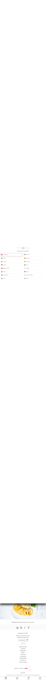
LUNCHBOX (23, 656)
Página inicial (23, 646)
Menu (23, 652)
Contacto (23, 660)
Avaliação (23, 650)
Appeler (28, 678)
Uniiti (24, 672)
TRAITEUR (23, 654)
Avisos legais (23, 662)
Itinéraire (40, 678)
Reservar (5, 678)
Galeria (23, 648)
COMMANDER (23, 658)
